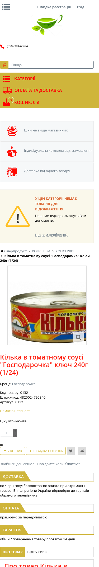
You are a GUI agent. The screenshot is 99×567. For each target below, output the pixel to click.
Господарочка (24, 383)
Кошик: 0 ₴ (26, 102)
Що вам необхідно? (51, 234)
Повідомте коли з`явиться (58, 463)
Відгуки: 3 (36, 552)
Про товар (12, 552)
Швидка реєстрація (54, 6)
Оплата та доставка (38, 90)
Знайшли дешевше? (17, 463)
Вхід (80, 6)
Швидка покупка (48, 451)
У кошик (14, 451)
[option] (47, 305)
